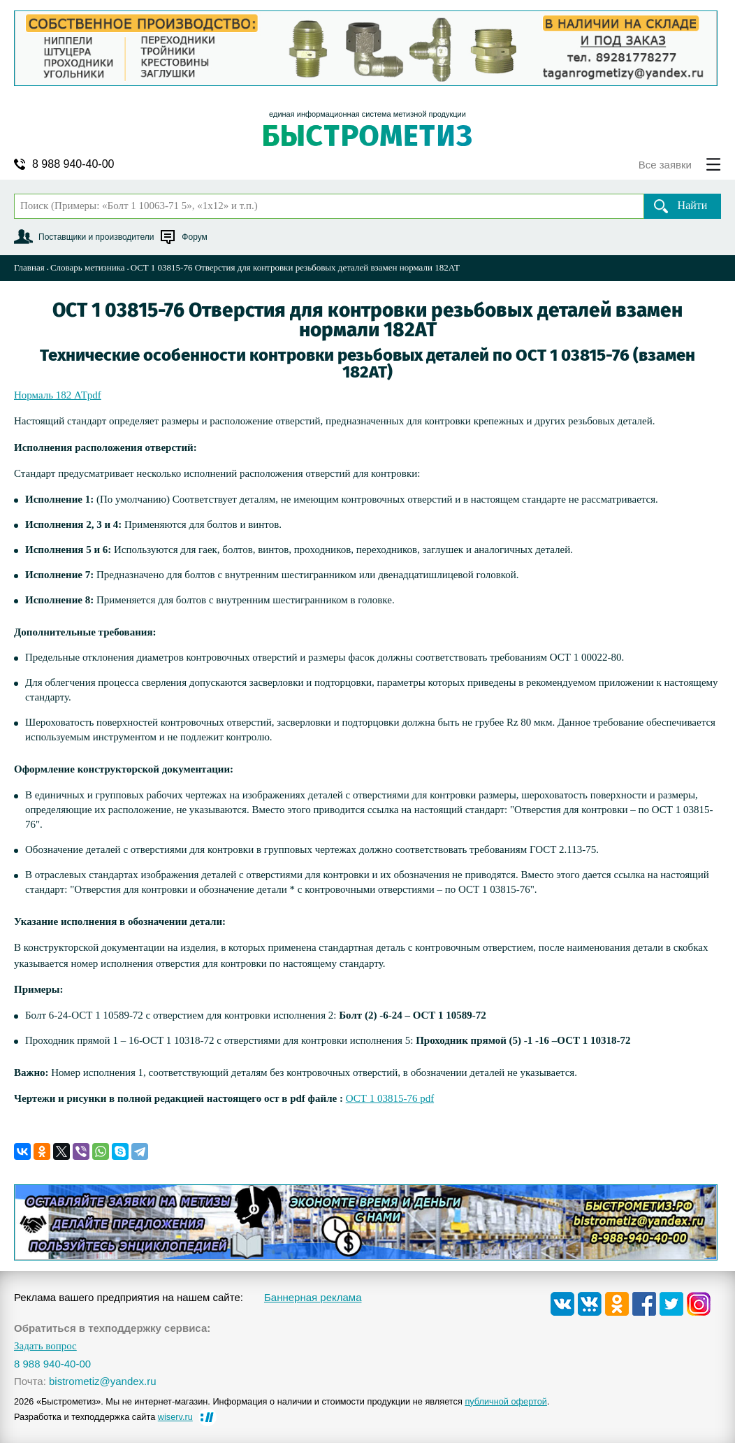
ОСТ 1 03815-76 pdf (390, 1098)
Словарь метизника (87, 267)
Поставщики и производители (96, 237)
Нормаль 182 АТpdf (57, 395)
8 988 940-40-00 (73, 164)
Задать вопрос (45, 1346)
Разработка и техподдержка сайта (103, 1417)
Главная (29, 267)
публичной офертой (506, 1401)
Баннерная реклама (313, 1297)
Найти (693, 205)
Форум (194, 237)
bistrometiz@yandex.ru (103, 1381)
